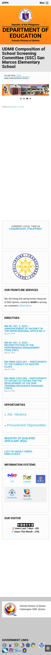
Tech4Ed (27, 499)
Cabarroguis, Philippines (25, 227)
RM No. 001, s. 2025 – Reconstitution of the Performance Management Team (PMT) (22, 346)
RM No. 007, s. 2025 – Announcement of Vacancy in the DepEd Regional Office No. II (24, 328)
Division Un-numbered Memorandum (19, 77)
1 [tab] (21, 98)
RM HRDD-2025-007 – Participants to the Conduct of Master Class (25, 364)
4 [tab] (30, 98)
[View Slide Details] (25, 90)
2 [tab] (24, 98)
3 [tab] (27, 98)
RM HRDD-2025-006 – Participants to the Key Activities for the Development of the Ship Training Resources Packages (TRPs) (25, 383)
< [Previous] (5, 89)
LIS (12, 481)
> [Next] (46, 89)
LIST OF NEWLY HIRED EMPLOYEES (18, 453)
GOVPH (5, 3)
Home (19, 75)
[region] (25, 90)
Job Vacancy (16, 414)
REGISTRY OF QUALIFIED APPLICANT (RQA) (19, 440)
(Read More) (25, 306)
